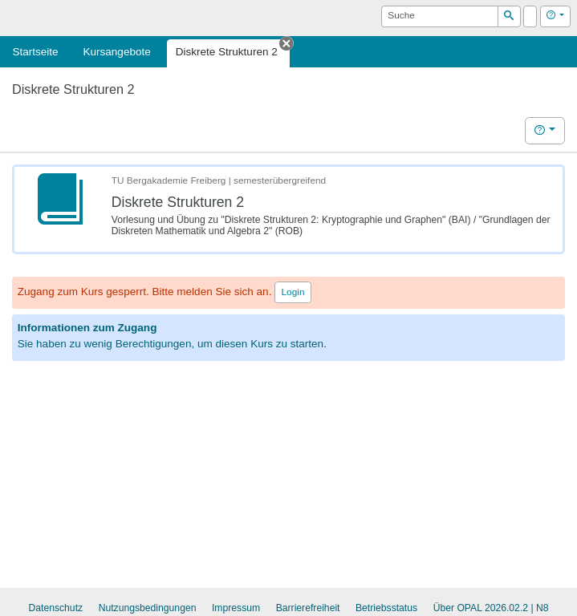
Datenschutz (55, 608)
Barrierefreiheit (308, 608)
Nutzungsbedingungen (148, 608)
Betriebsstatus (386, 608)
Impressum (236, 608)
